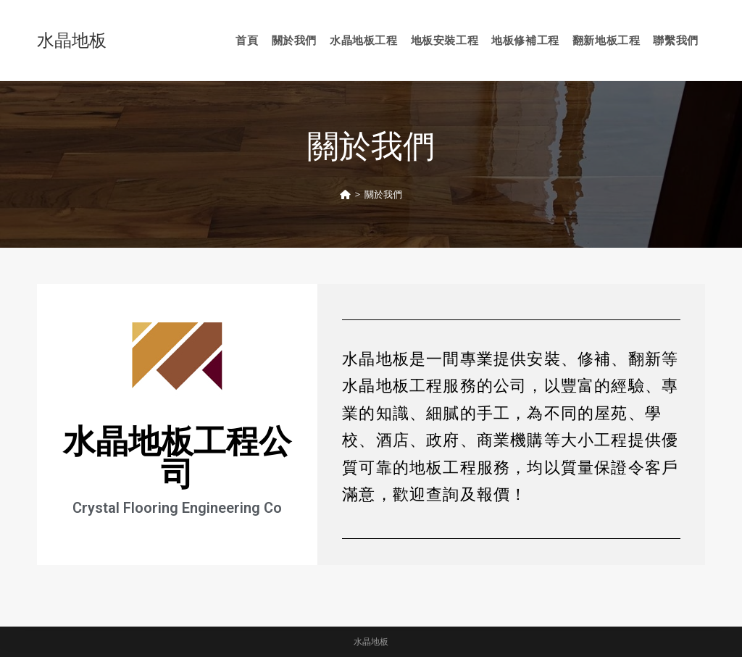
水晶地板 (72, 39)
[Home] (345, 194)
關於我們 (383, 194)
